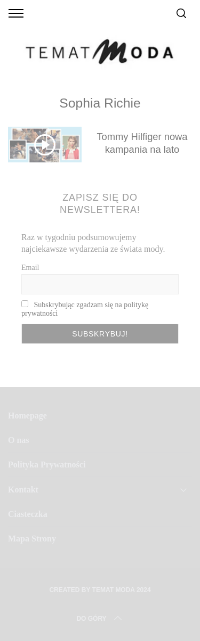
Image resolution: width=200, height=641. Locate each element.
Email (30, 268)
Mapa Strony (32, 538)
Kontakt (23, 489)
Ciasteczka (27, 514)
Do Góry (99, 618)
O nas (18, 440)
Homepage (27, 415)
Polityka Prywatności (46, 464)
